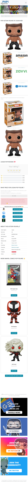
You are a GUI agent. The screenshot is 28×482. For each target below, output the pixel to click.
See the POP (14, 295)
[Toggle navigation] (25, 3)
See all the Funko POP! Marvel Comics (14, 375)
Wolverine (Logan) (15, 247)
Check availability (18, 209)
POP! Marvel (14, 251)
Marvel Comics (14, 245)
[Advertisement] (14, 385)
